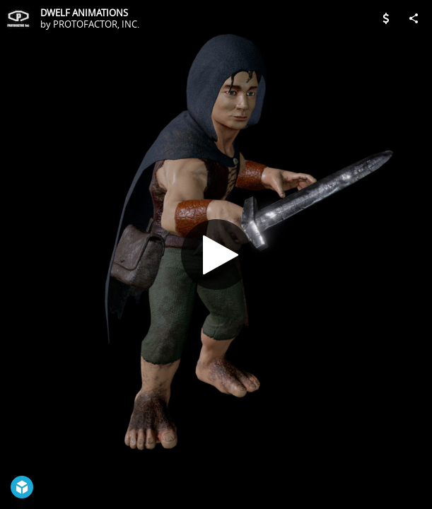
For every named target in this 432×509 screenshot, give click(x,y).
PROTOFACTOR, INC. (96, 24)
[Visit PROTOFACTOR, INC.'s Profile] (18, 18)
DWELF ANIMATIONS (84, 12)
